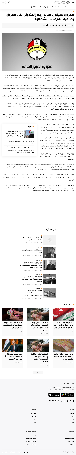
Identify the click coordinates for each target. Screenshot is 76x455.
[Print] (47, 25)
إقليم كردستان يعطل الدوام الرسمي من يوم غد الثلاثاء (18, 147)
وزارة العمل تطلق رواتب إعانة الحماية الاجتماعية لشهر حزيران (63, 356)
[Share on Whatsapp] (59, 25)
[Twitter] (71, 401)
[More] (44, 25)
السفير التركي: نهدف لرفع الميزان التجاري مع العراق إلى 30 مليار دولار (63, 325)
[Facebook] (73, 401)
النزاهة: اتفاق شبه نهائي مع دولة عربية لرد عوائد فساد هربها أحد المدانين (32, 279)
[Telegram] (61, 401)
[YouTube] (67, 401)
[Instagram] (64, 401)
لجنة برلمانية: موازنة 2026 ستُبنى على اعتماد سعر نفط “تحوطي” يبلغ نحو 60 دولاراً (14, 134)
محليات (70, 11)
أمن (39, 247)
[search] (12, 2)
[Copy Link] (50, 25)
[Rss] (58, 401)
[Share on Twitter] (62, 25)
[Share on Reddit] (56, 25)
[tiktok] (55, 401)
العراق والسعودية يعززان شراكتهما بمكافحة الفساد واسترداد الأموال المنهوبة (33, 293)
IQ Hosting (71, 452)
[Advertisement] (38, 209)
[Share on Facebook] (65, 25)
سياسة (38, 235)
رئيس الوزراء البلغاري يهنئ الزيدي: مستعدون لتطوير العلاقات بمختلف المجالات (31, 265)
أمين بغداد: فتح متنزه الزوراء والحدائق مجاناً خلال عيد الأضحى (13, 356)
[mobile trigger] (72, 2)
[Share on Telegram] (53, 25)
